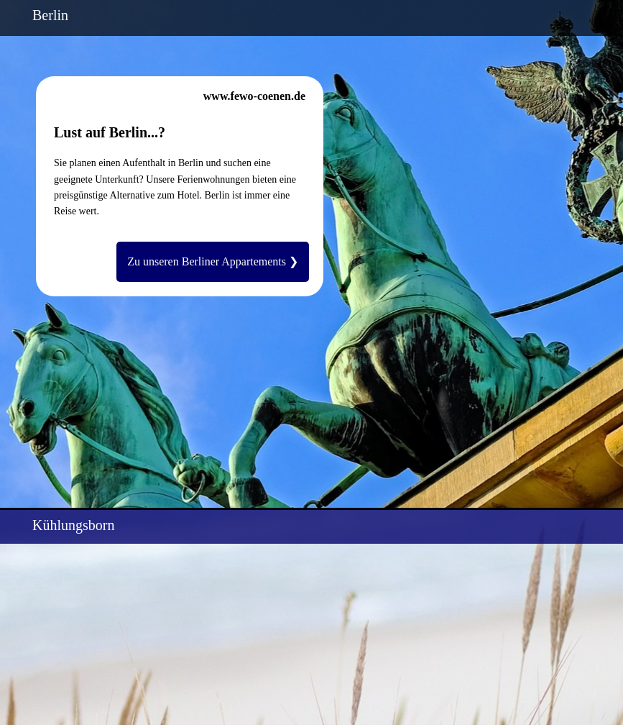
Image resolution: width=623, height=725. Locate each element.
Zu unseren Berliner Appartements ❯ (212, 261)
